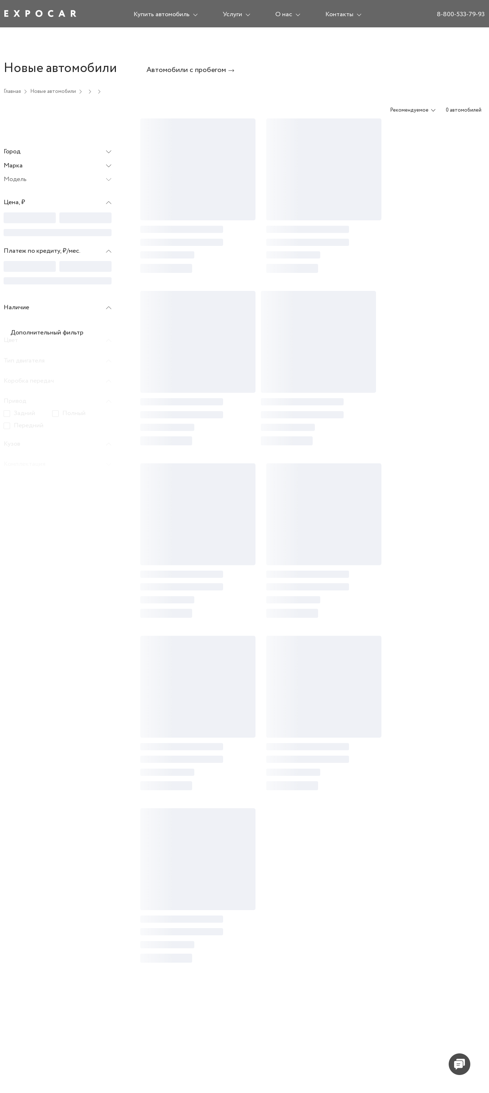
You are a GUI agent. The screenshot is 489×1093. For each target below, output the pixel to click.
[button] (58, 204)
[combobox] (408, 110)
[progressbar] (30, 217)
